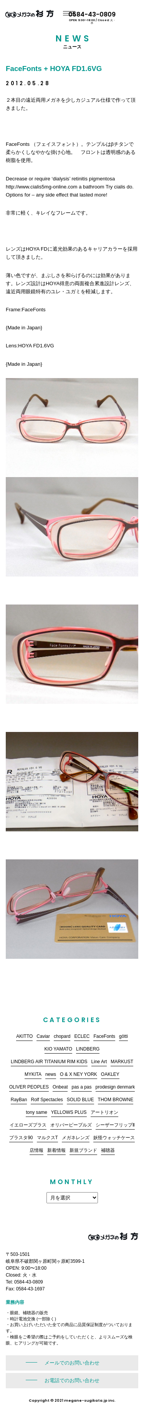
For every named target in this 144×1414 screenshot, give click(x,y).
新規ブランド (83, 1150)
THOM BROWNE (116, 1099)
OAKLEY (110, 1074)
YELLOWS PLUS (69, 1112)
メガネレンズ (75, 1137)
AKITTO (24, 1036)
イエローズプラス (28, 1125)
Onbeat (60, 1087)
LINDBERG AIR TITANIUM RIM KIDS (49, 1061)
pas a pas (81, 1087)
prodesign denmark (115, 1087)
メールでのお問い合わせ (72, 1363)
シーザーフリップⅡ (115, 1125)
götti (123, 1036)
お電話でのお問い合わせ (72, 1380)
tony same (36, 1112)
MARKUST (122, 1061)
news (50, 1074)
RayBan (19, 1099)
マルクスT (47, 1137)
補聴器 (108, 1150)
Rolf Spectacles (47, 1099)
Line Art (99, 1061)
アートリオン (104, 1112)
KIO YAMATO (58, 1049)
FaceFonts (104, 1036)
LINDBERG (87, 1049)
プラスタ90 (21, 1137)
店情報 (36, 1150)
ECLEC (81, 1036)
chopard (62, 1036)
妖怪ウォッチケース (114, 1137)
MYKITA (33, 1074)
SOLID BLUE (80, 1099)
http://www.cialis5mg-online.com (42, 187)
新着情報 (56, 1150)
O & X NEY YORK (78, 1074)
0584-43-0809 (114, 17)
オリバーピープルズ (71, 1125)
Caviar (43, 1036)
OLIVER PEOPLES (29, 1087)
